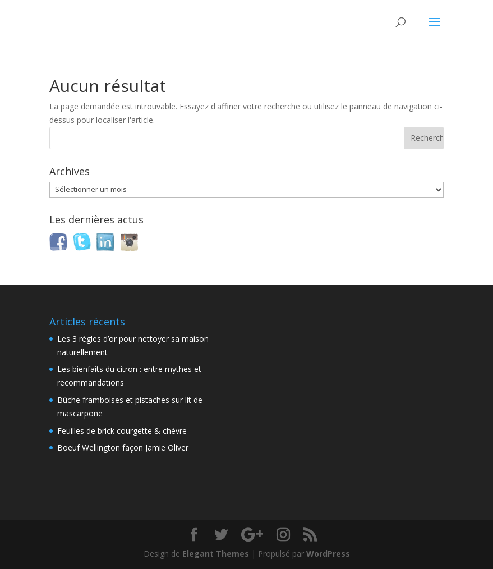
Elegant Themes (215, 553)
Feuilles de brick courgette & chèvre (122, 430)
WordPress (328, 553)
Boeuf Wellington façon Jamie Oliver (122, 447)
